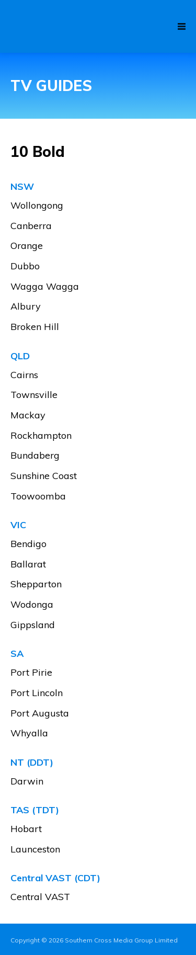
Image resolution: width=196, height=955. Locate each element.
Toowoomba (38, 496)
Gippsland (32, 625)
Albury (25, 306)
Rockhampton (41, 435)
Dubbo (25, 266)
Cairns (24, 375)
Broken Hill (34, 327)
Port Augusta (39, 713)
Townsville (33, 395)
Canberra (31, 226)
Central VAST (40, 897)
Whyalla (29, 733)
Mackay (27, 415)
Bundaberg (35, 455)
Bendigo (28, 544)
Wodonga (31, 604)
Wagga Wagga (44, 286)
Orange (26, 246)
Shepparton (36, 584)
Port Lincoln (36, 693)
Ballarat (28, 564)
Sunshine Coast (43, 476)
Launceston (35, 849)
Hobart (26, 829)
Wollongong (36, 205)
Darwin (26, 781)
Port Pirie (31, 672)
